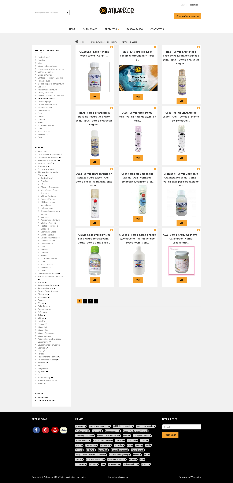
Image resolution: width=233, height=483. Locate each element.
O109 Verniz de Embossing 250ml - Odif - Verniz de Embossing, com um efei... (137, 177)
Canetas (42, 86)
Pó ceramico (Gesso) (48, 359)
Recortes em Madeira (49, 160)
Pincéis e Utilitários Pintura (50, 277)
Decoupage (44, 309)
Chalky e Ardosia (45, 92)
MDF (41, 350)
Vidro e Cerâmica (45, 72)
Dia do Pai (42, 327)
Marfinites (44, 297)
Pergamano (43, 368)
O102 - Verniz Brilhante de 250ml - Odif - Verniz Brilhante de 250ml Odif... (181, 116)
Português (193, 5)
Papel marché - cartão (49, 356)
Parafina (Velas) (46, 163)
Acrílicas (41, 116)
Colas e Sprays (44, 101)
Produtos (112, 29)
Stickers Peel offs (47, 380)
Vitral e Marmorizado (47, 104)
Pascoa (42, 324)
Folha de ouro (44, 80)
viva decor (43, 397)
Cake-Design (44, 306)
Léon (40, 63)
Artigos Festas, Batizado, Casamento (49, 340)
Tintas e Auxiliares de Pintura (48, 173)
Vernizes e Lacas (46, 98)
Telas (41, 315)
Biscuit (42, 303)
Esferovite (42, 312)
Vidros (42, 318)
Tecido (41, 122)
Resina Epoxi (43, 57)
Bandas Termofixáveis (48, 291)
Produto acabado (46, 169)
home (72, 29)
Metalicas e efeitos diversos (51, 69)
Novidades (43, 151)
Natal (41, 321)
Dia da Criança (44, 336)
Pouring (41, 60)
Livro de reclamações (118, 477)
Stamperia (44, 166)
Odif (40, 128)
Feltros (41, 353)
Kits (40, 365)
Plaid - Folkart (44, 131)
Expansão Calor (45, 107)
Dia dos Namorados (47, 333)
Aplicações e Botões (48, 285)
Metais (42, 282)
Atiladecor (49, 477)
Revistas (42, 383)
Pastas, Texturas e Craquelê (51, 95)
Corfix (40, 137)
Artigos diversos (47, 288)
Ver (95, 96)
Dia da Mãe (43, 330)
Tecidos (43, 362)
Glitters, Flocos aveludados (50, 77)
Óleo (40, 113)
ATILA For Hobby (46, 125)
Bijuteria (43, 371)
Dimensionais (44, 110)
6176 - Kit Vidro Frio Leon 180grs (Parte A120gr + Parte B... (137, 55)
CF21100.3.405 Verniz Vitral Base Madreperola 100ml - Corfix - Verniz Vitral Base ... (94, 238)
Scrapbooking (45, 377)
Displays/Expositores (47, 66)
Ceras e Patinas (45, 74)
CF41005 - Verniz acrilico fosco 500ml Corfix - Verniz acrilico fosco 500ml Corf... (137, 238)
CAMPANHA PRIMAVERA (50, 154)
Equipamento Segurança (49, 344)
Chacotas (43, 294)
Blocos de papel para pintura (51, 83)
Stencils (43, 347)
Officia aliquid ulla (47, 400)
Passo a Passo (135, 29)
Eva (39, 374)
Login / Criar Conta (188, 16)
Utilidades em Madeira (49, 157)
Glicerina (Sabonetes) (49, 273)
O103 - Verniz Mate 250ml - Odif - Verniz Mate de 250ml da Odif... (137, 116)
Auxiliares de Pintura (47, 89)
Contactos (157, 29)
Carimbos (42, 119)
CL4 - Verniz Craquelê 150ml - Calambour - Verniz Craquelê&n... (181, 238)
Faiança (41, 300)
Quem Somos (90, 29)
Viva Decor (43, 134)
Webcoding (195, 477)
